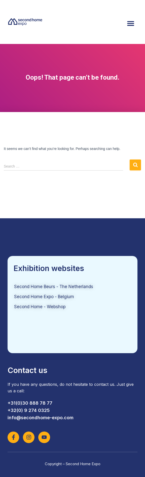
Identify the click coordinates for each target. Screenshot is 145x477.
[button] (130, 23)
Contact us (27, 370)
